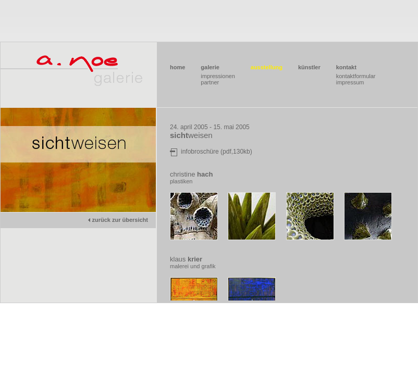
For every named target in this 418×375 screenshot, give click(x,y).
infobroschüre (200, 151)
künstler (309, 67)
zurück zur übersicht (117, 220)
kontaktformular (356, 76)
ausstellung (266, 67)
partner (210, 82)
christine (191, 174)
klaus (186, 259)
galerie (210, 67)
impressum (350, 82)
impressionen (218, 76)
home (177, 67)
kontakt (346, 67)
